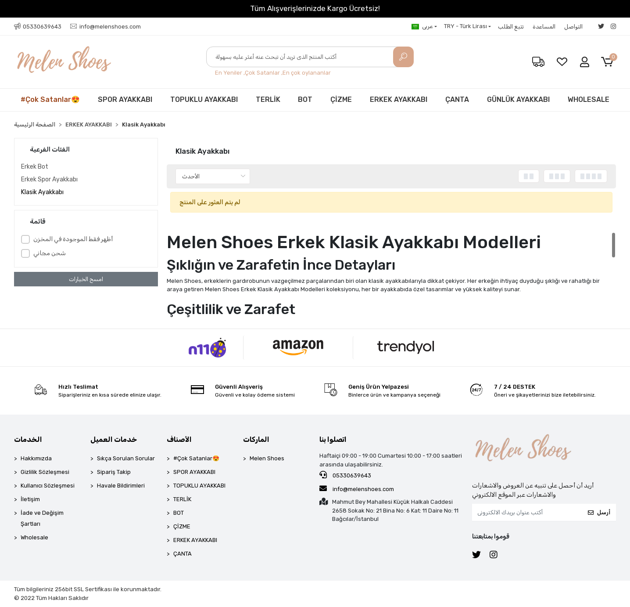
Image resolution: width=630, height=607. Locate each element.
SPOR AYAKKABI (125, 99)
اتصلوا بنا (333, 439)
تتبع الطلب (511, 26)
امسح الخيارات (86, 279)
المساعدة (544, 26)
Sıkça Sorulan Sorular (126, 458)
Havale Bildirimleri (121, 485)
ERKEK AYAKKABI (398, 99)
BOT (305, 99)
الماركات (256, 439)
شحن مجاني (49, 253)
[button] (608, 62)
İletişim (30, 499)
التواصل (573, 26)
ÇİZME (341, 99)
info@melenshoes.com (356, 488)
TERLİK (268, 99)
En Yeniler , (230, 72)
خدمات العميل (113, 439)
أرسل (599, 512)
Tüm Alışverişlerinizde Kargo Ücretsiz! (315, 8)
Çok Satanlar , (264, 72)
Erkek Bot (34, 166)
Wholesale (34, 537)
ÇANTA (457, 99)
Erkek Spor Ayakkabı (49, 179)
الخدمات (28, 439)
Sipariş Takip (114, 472)
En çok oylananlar (307, 72)
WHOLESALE (588, 99)
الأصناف (179, 439)
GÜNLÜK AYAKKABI (518, 99)
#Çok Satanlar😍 (50, 99)
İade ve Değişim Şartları (42, 518)
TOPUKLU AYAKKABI (204, 99)
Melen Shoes (267, 458)
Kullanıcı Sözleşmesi (48, 485)
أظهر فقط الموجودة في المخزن (73, 239)
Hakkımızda (36, 458)
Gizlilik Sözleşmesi (45, 472)
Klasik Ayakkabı (42, 192)
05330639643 (345, 475)
